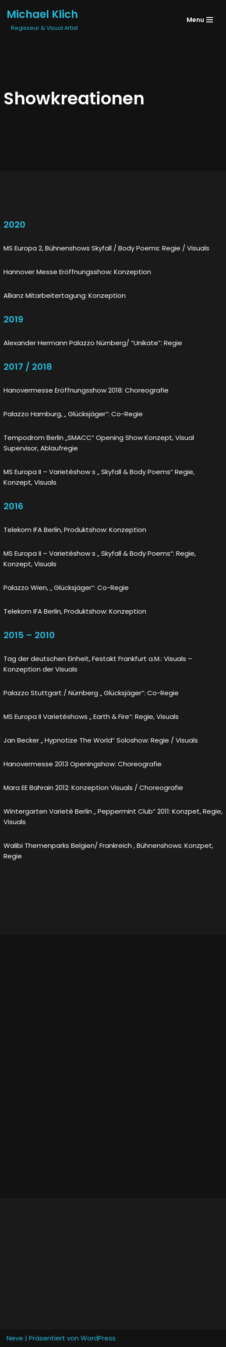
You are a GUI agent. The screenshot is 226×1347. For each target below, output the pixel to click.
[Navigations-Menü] (199, 19)
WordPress (98, 1338)
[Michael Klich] (42, 19)
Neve (15, 1338)
